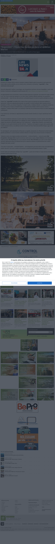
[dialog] (27, 272)
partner (12, 262)
